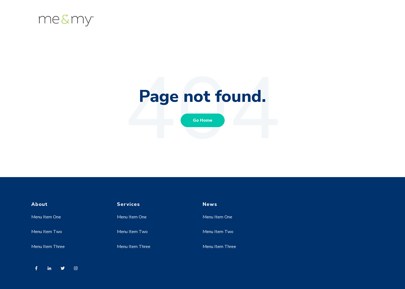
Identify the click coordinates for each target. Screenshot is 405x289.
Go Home (202, 120)
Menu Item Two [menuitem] (46, 232)
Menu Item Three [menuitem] (48, 247)
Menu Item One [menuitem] (46, 217)
